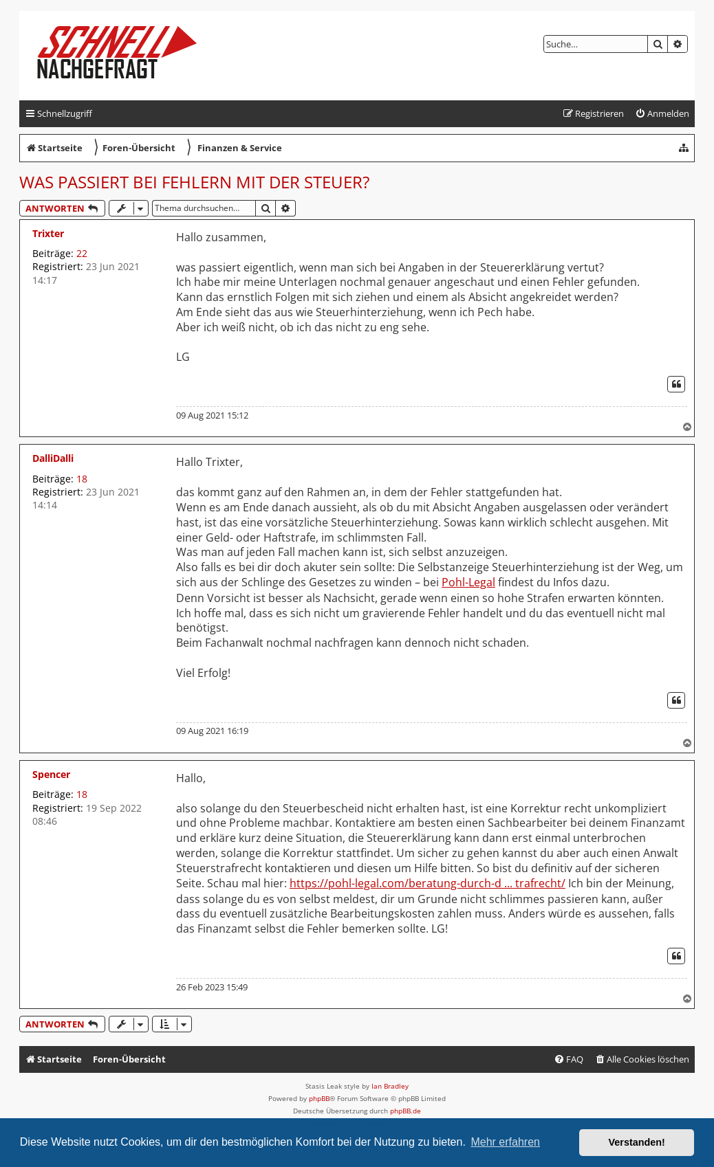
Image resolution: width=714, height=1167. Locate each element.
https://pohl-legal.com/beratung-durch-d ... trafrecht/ (427, 883)
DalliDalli (53, 458)
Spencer (51, 774)
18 (81, 478)
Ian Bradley (390, 1086)
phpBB (319, 1098)
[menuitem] (662, 113)
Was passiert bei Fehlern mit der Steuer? (194, 181)
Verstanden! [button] (637, 1142)
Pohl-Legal (468, 582)
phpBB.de (405, 1110)
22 (81, 253)
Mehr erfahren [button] (505, 1142)
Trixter (48, 233)
